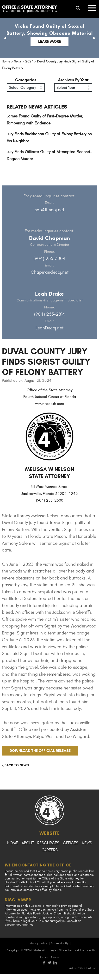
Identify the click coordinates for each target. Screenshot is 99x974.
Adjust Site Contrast (82, 968)
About (28, 843)
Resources (48, 843)
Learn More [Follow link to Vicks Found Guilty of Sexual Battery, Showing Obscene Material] (49, 41)
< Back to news (15, 765)
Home (12, 843)
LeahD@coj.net (49, 328)
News (87, 843)
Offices (70, 843)
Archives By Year (73, 79)
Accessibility (59, 943)
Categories (26, 79)
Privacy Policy (38, 943)
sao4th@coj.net (49, 209)
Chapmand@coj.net (49, 272)
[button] (5, 38)
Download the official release (40, 750)
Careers (50, 850)
